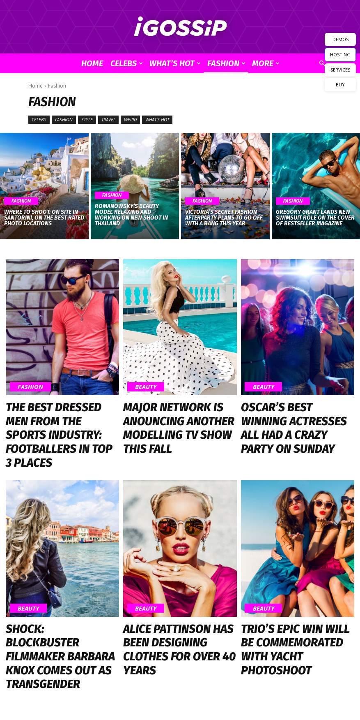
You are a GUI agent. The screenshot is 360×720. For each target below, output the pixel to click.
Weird (130, 120)
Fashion (226, 63)
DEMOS (340, 39)
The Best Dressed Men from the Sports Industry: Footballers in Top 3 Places (61, 412)
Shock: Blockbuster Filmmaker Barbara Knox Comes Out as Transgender (54, 586)
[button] (322, 63)
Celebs (126, 63)
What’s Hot (175, 63)
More (266, 63)
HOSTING (340, 54)
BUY (340, 84)
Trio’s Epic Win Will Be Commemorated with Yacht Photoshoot (282, 586)
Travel (108, 120)
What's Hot (157, 120)
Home (92, 63)
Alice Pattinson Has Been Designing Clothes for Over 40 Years (177, 582)
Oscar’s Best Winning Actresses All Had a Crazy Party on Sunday (296, 408)
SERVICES (340, 70)
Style (87, 120)
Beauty (140, 389)
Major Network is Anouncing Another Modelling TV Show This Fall (173, 412)
